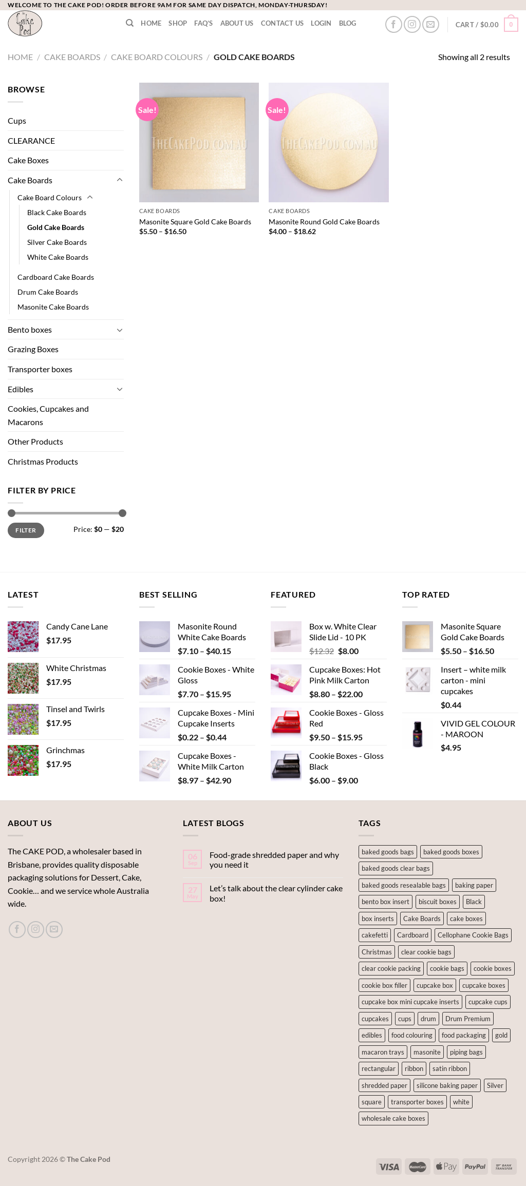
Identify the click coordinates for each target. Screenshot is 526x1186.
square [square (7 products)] (372, 1102)
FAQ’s (203, 23)
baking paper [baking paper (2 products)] (474, 885)
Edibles (20, 389)
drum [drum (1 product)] (428, 1019)
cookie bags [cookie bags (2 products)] (447, 968)
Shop (177, 23)
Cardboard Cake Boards (55, 277)
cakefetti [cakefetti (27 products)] (375, 935)
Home (151, 23)
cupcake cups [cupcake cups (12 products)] (488, 1002)
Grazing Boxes (33, 349)
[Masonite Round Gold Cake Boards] (328, 142)
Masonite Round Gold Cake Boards (324, 221)
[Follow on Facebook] (393, 24)
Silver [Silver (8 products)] (495, 1085)
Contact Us (282, 23)
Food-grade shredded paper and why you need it (274, 859)
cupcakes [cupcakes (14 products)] (375, 1019)
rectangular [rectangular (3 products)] (379, 1068)
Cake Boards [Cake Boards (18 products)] (422, 918)
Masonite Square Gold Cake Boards (195, 221)
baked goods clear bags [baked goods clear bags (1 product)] (396, 868)
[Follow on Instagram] (412, 24)
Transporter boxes (40, 369)
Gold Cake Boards (55, 227)
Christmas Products (43, 461)
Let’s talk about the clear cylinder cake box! (276, 893)
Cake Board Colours (156, 57)
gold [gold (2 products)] (501, 1035)
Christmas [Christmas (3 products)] (377, 952)
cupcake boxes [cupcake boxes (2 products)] (483, 985)
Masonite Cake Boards (53, 306)
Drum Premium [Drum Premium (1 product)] (468, 1019)
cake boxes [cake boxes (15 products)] (466, 918)
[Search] (130, 23)
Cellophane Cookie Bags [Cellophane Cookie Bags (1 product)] (473, 935)
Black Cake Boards (56, 212)
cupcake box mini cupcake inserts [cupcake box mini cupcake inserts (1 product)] (410, 1002)
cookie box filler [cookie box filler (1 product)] (384, 985)
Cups (17, 120)
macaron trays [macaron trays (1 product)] (383, 1052)
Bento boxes (30, 329)
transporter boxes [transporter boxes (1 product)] (417, 1102)
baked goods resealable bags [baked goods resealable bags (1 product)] (404, 885)
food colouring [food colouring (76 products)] (412, 1035)
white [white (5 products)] (461, 1102)
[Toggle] (120, 180)
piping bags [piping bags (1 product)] (466, 1052)
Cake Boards (72, 57)
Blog (347, 23)
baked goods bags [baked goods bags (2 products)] (388, 852)
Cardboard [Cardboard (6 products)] (412, 935)
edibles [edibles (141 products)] (372, 1035)
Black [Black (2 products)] (474, 901)
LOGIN (321, 23)
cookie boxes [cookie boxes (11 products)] (493, 968)
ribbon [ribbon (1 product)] (414, 1068)
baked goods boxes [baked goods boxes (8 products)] (451, 852)
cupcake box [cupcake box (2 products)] (435, 985)
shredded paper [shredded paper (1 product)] (384, 1085)
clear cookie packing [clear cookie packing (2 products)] (391, 968)
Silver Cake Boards (57, 242)
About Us (237, 23)
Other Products (35, 441)
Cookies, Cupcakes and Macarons (48, 415)
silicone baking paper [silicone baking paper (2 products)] (447, 1085)
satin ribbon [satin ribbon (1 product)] (450, 1068)
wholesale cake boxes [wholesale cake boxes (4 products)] (393, 1118)
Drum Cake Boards (47, 292)
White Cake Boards (57, 257)
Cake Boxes (28, 160)
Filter (25, 530)
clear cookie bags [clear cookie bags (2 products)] (426, 952)
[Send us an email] (430, 24)
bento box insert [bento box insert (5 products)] (385, 901)
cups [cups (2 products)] (404, 1019)
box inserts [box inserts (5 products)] (378, 918)
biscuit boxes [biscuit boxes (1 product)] (438, 901)
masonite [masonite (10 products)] (427, 1052)
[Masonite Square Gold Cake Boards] (199, 142)
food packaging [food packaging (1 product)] (464, 1035)
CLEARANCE (31, 140)
